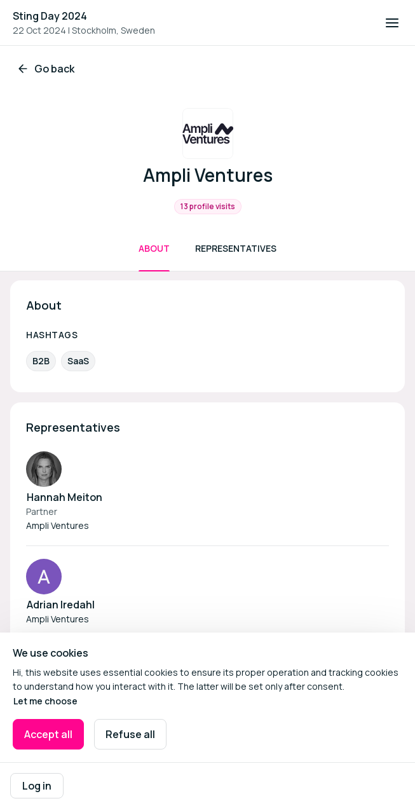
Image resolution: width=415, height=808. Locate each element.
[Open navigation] (392, 23)
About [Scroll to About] (154, 248)
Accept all (48, 734)
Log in (36, 786)
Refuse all (130, 734)
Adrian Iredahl (61, 605)
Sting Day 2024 (50, 16)
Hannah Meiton (64, 497)
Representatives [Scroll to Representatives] (235, 248)
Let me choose (45, 701)
